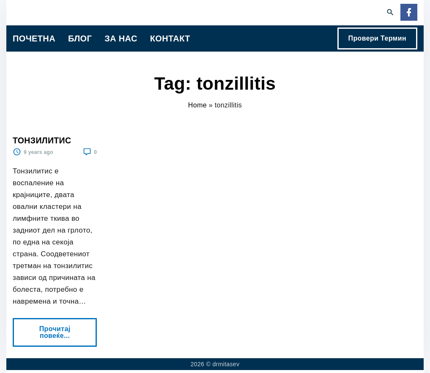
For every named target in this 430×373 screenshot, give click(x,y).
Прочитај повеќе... (57, 328)
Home (197, 105)
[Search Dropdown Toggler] (390, 12)
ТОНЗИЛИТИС (42, 140)
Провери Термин (377, 38)
